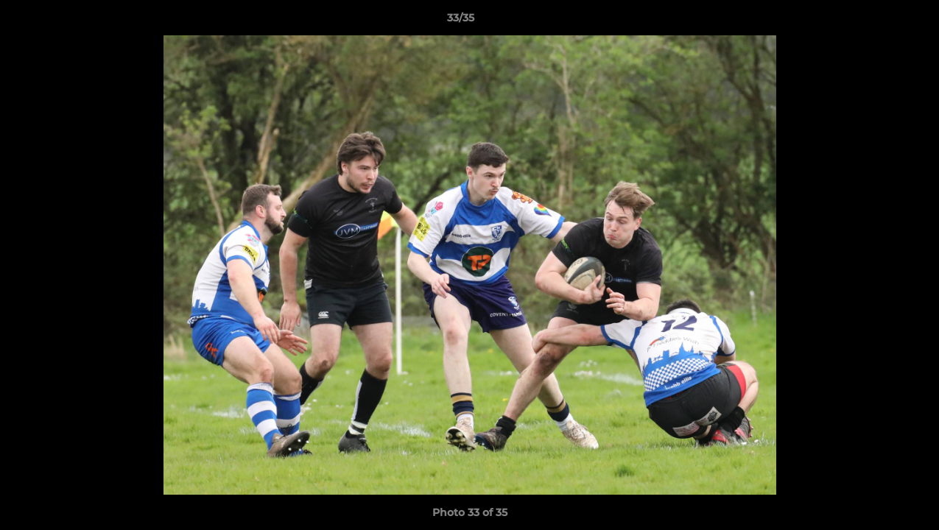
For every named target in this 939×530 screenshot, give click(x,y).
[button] (877, 21)
